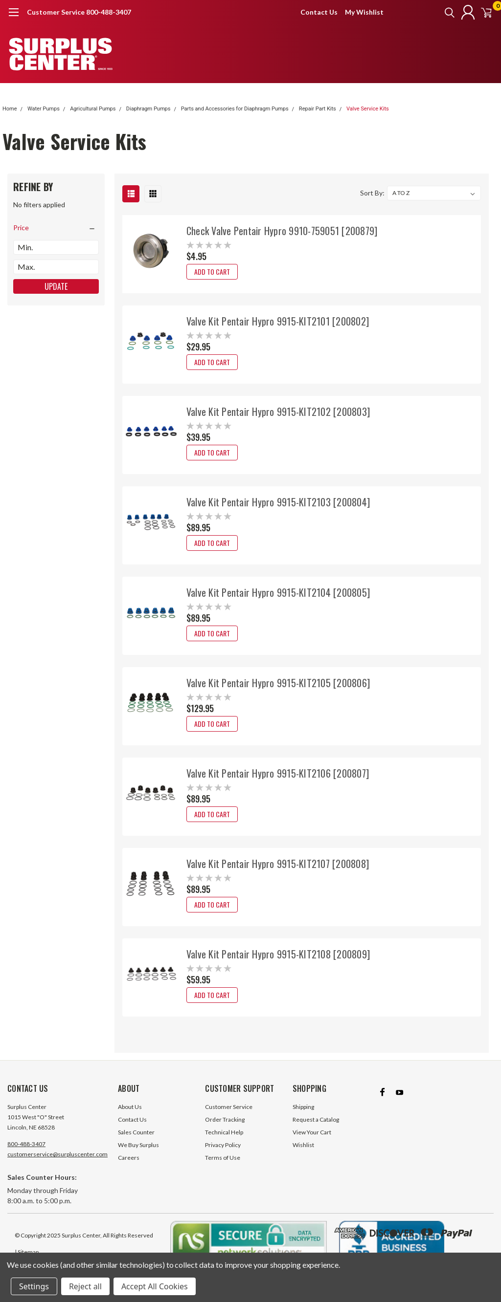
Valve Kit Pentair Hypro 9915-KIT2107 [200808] (277, 863)
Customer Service (228, 1115)
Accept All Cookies (154, 1286)
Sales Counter (136, 1141)
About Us (130, 1115)
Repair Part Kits (317, 109)
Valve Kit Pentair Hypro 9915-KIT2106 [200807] (277, 773)
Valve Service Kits (367, 109)
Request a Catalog (316, 1128)
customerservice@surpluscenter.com (57, 1163)
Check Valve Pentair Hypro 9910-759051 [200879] (282, 230)
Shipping (303, 1115)
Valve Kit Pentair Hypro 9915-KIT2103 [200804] (278, 502)
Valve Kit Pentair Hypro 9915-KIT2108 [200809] (278, 954)
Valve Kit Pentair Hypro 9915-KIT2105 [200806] (278, 682)
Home (9, 109)
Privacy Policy (223, 1153)
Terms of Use (222, 1166)
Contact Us (319, 12)
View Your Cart (312, 1141)
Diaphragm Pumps (148, 109)
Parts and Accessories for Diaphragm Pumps (235, 109)
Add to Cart (212, 271)
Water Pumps (43, 109)
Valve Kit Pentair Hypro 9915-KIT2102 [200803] (278, 411)
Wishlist (303, 1153)
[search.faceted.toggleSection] (56, 227)
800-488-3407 (26, 1152)
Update (56, 286)
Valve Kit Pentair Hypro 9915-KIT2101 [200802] (277, 321)
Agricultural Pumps (92, 109)
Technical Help (224, 1141)
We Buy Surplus (138, 1153)
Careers (128, 1166)
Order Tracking (225, 1128)
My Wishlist (364, 12)
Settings (34, 1286)
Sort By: (372, 193)
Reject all (85, 1286)
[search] (436, 12)
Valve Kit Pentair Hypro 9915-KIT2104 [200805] (278, 592)
